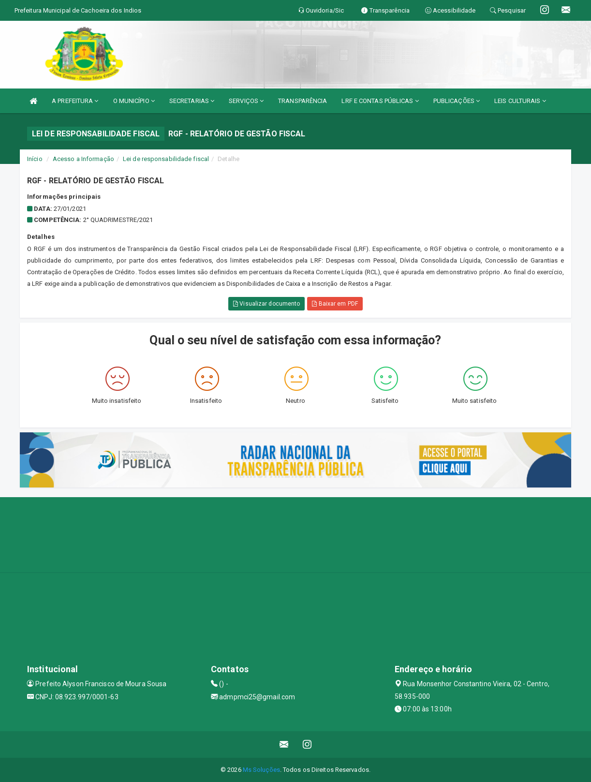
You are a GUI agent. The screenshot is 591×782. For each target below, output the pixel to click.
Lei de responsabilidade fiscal (166, 158)
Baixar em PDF (335, 303)
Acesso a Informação (83, 158)
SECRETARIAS (191, 100)
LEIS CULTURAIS (520, 100)
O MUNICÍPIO (134, 100)
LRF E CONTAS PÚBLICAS (379, 100)
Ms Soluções (261, 769)
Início (35, 158)
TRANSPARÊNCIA (302, 100)
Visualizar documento (266, 303)
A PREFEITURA (75, 100)
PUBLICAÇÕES (456, 100)
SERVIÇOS (246, 100)
